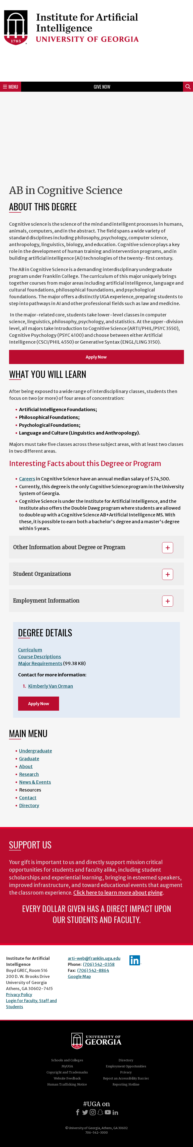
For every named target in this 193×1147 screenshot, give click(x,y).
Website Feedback (67, 1078)
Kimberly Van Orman (50, 686)
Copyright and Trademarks (67, 1072)
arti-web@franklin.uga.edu (94, 958)
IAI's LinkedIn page (135, 960)
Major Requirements (40, 663)
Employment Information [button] (46, 601)
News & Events (35, 782)
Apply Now (96, 356)
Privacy (126, 1072)
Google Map (79, 976)
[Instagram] (93, 1112)
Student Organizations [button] (42, 574)
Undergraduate (35, 751)
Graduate (29, 759)
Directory (29, 805)
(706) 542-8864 (93, 970)
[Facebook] (78, 1112)
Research (29, 774)
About (26, 766)
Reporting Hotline (126, 1084)
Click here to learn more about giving (118, 893)
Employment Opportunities (126, 1066)
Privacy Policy (19, 994)
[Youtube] (108, 1112)
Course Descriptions (39, 657)
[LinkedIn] (115, 1112)
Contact (27, 798)
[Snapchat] (100, 1112)
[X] (85, 1112)
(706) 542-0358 (99, 964)
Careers (27, 479)
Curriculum (30, 650)
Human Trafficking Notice (67, 1084)
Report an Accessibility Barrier (126, 1078)
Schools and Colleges (67, 1060)
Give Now (102, 86)
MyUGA (67, 1066)
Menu (10, 86)
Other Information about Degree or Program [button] (69, 547)
